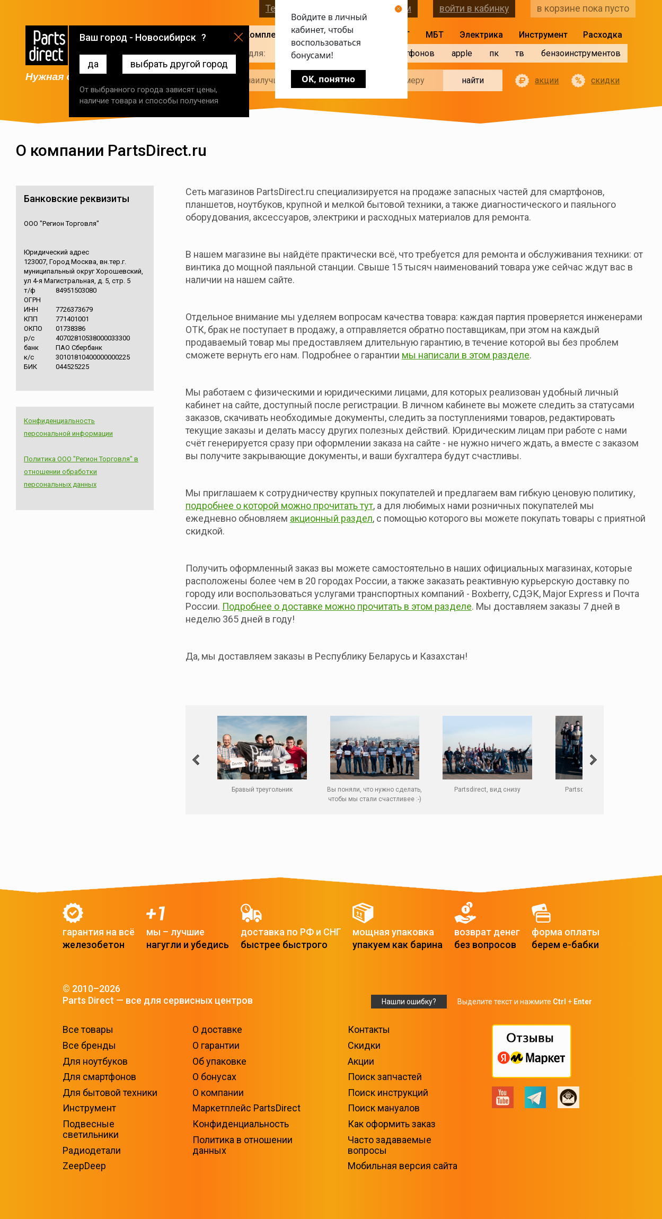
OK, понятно (328, 79)
